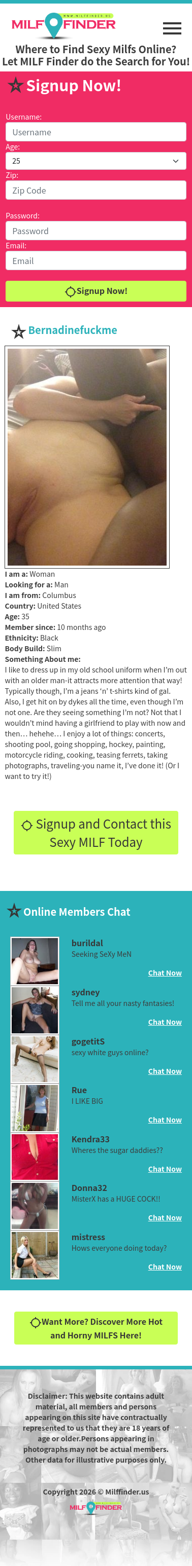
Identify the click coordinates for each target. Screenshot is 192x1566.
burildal (87, 943)
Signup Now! (96, 291)
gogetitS (88, 1041)
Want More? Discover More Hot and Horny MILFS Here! (96, 1328)
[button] (172, 23)
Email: (16, 245)
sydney (86, 992)
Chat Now (165, 972)
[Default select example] (96, 161)
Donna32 (89, 1187)
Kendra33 (91, 1139)
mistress (88, 1237)
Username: (24, 116)
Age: (13, 146)
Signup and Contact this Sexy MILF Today (96, 832)
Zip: (12, 175)
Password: (23, 215)
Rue (79, 1090)
